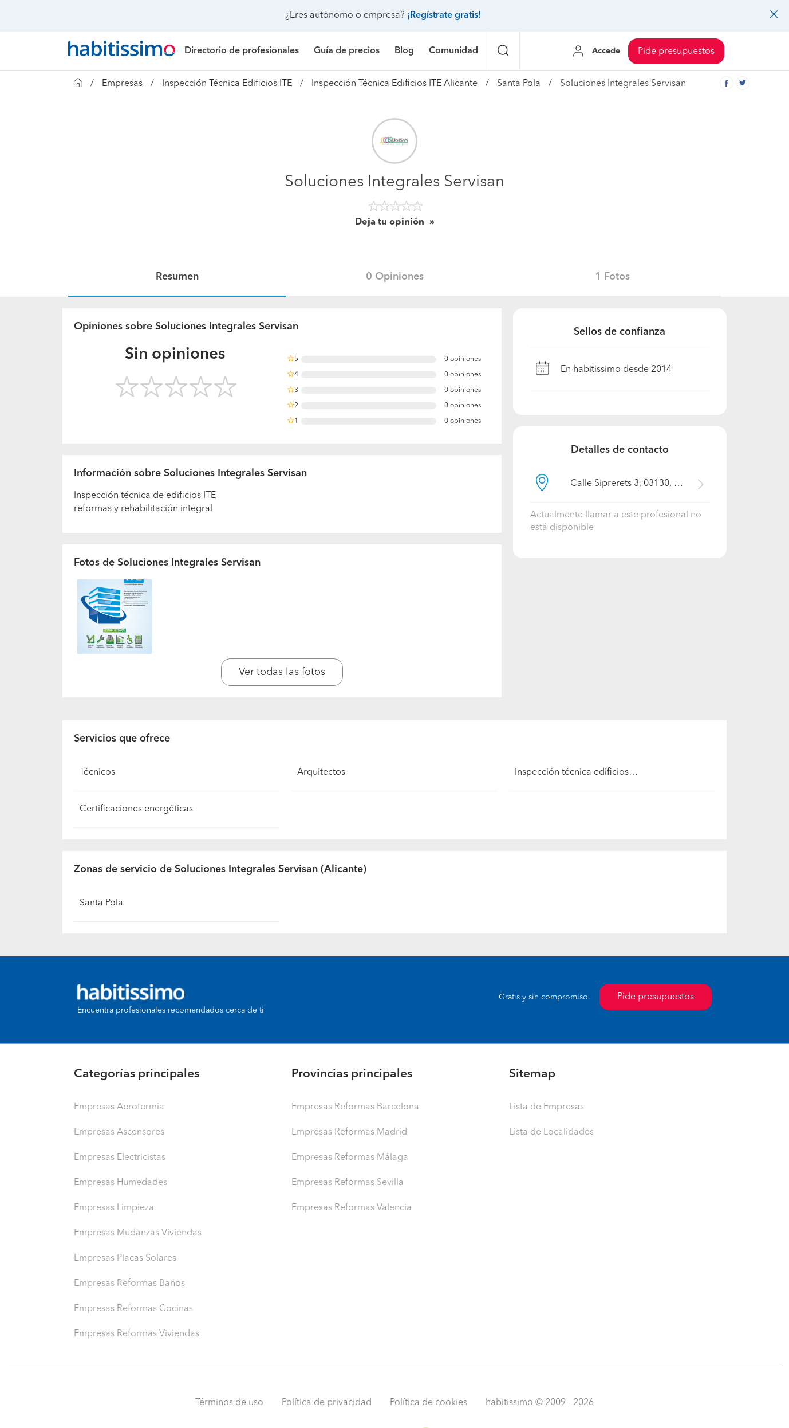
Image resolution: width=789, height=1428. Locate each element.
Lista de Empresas (546, 1107)
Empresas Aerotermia (119, 1107)
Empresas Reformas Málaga (349, 1157)
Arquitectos (321, 772)
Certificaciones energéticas (136, 809)
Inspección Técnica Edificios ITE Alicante (394, 83)
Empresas (122, 83)
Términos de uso (229, 1402)
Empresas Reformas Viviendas (136, 1334)
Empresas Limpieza (114, 1208)
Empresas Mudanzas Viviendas (138, 1233)
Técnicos (97, 772)
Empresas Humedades (120, 1182)
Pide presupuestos (676, 51)
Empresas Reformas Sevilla (347, 1182)
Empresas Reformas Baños (129, 1283)
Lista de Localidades (551, 1132)
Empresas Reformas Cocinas (133, 1308)
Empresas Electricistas (119, 1157)
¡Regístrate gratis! (444, 15)
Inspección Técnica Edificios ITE (227, 83)
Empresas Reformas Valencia (351, 1208)
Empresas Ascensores (119, 1132)
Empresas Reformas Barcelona (355, 1107)
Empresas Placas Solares (125, 1258)
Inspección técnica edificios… (576, 772)
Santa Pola (519, 83)
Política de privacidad (327, 1402)
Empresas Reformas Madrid (349, 1132)
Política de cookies (428, 1402)
